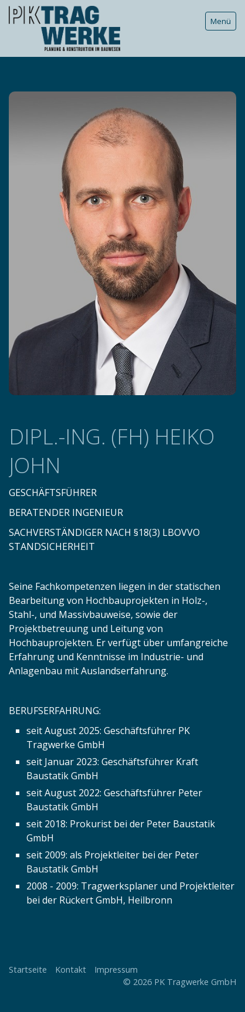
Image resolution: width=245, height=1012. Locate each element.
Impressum (116, 969)
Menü (220, 21)
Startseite (28, 969)
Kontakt (70, 969)
